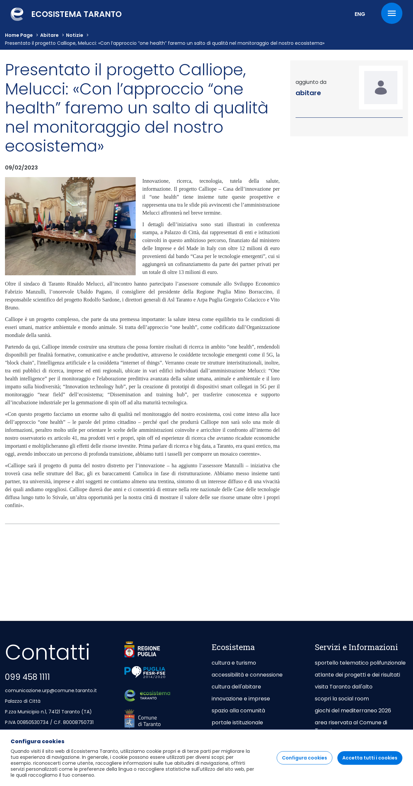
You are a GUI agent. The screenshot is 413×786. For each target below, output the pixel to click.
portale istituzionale (237, 722)
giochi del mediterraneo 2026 (353, 710)
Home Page (19, 35)
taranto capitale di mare (244, 734)
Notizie (74, 35)
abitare (49, 35)
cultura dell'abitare (236, 686)
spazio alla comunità (238, 710)
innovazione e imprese (241, 698)
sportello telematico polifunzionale (360, 663)
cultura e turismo (234, 663)
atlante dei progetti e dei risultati (357, 675)
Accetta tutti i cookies (369, 763)
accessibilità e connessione (247, 675)
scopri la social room (342, 698)
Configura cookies (304, 763)
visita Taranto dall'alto (344, 686)
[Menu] (391, 13)
